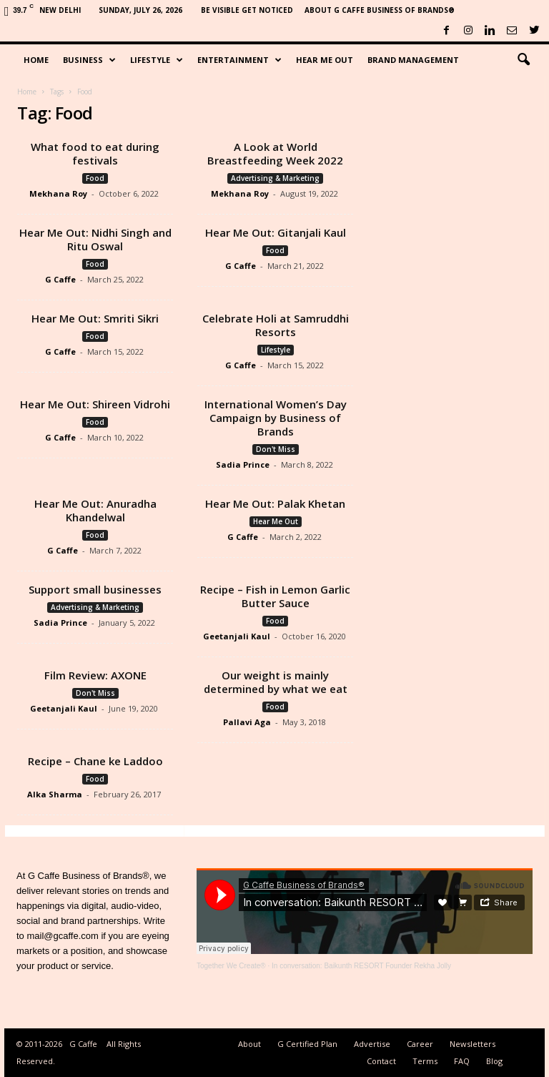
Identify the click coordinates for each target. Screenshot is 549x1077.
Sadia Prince (242, 464)
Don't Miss (275, 449)
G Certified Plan (307, 1043)
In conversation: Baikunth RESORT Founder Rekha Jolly (361, 966)
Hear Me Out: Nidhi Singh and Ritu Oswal (95, 239)
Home (36, 59)
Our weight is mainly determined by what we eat (275, 682)
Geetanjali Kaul (236, 636)
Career (420, 1043)
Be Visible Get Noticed (247, 10)
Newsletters (472, 1043)
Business (89, 60)
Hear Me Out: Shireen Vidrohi (95, 404)
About (249, 1043)
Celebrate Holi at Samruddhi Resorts (275, 325)
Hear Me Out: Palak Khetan (275, 503)
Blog (494, 1061)
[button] (523, 60)
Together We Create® (231, 966)
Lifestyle (156, 60)
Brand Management (413, 59)
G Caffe (60, 279)
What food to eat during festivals (95, 153)
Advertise (372, 1043)
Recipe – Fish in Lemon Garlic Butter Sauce (275, 596)
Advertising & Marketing (275, 178)
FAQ (462, 1061)
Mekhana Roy (58, 193)
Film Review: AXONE (95, 675)
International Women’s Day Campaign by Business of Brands (275, 417)
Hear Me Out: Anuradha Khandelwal (95, 510)
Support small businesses (95, 589)
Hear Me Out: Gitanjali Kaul (275, 232)
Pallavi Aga (247, 722)
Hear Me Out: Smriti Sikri (95, 318)
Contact (381, 1061)
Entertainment (239, 60)
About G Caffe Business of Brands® (380, 10)
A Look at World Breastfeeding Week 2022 (275, 153)
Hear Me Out (324, 59)
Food (95, 178)
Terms (424, 1061)
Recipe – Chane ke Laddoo (95, 761)
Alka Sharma (54, 794)
